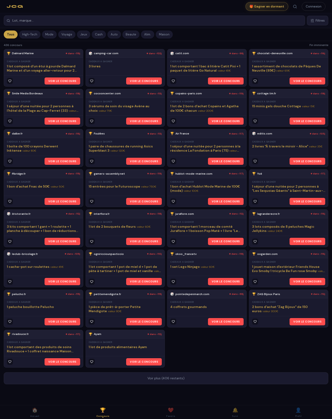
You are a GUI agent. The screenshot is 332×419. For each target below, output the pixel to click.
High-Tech (29, 34)
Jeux (83, 34)
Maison (164, 34)
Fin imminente (318, 45)
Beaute (131, 34)
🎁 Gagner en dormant (266, 6)
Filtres (317, 21)
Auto (114, 34)
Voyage (66, 34)
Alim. (147, 34)
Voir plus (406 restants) (166, 378)
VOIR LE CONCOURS (62, 81)
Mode (49, 34)
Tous (10, 34)
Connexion (313, 6)
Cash (99, 34)
